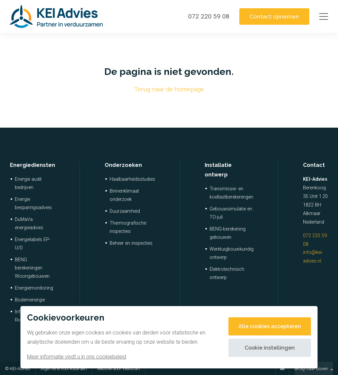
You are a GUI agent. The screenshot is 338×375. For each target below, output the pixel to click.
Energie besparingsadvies (33, 203)
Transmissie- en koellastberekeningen (231, 193)
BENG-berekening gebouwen (228, 233)
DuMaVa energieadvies (29, 224)
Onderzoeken (123, 165)
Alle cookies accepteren (269, 326)
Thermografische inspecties (128, 227)
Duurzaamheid (125, 211)
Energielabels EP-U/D (33, 244)
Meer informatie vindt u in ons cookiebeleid (76, 357)
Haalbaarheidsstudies (132, 179)
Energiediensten (32, 165)
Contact (314, 165)
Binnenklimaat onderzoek (124, 195)
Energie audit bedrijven (28, 183)
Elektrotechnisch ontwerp (227, 273)
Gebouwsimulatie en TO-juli (231, 213)
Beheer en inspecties (131, 243)
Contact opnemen (274, 16)
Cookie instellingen (270, 348)
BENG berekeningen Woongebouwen (32, 268)
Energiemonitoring (34, 288)
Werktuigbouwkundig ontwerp (232, 253)
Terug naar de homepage (169, 89)
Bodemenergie (30, 300)
